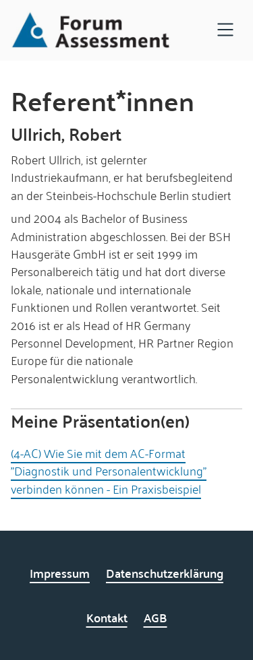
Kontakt (107, 617)
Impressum (60, 573)
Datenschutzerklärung (164, 573)
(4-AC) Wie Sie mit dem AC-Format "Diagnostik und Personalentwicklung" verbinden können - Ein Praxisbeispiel (108, 470)
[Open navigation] (225, 30)
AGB (155, 617)
